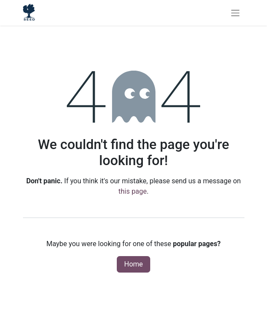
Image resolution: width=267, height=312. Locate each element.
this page (133, 191)
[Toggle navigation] (235, 12)
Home (133, 264)
